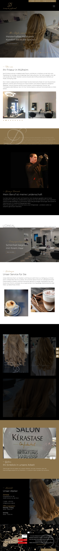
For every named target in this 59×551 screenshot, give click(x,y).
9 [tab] (22, 120)
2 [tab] (41, 53)
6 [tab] (50, 53)
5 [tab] (48, 53)
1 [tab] (39, 53)
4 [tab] (45, 53)
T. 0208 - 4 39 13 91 (35, 1)
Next (54, 458)
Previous (51, 458)
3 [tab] (43, 53)
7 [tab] (52, 53)
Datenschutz (51, 549)
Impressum (45, 549)
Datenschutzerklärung (40, 544)
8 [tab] (55, 53)
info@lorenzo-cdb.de (49, 1)
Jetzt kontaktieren (12, 43)
